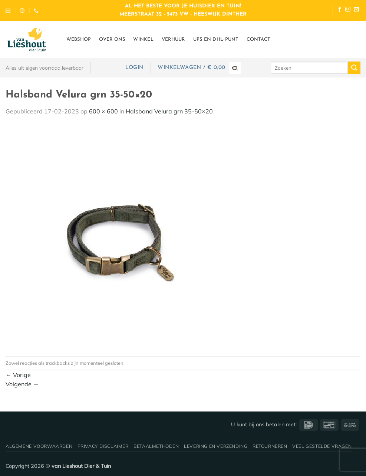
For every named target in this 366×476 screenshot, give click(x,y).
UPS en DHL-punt (215, 39)
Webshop (78, 39)
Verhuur (173, 39)
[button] (134, 68)
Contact (258, 39)
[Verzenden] (354, 68)
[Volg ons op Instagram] (347, 10)
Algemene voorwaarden (39, 446)
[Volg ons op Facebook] (339, 10)
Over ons (112, 39)
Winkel (143, 39)
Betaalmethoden (156, 446)
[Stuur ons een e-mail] (356, 10)
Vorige (18, 375)
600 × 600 (103, 111)
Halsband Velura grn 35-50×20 (169, 111)
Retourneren (270, 446)
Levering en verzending (215, 446)
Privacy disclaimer (103, 446)
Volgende (22, 384)
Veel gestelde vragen (322, 446)
